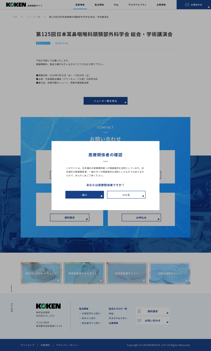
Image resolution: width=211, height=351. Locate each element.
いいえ (126, 195)
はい (84, 195)
